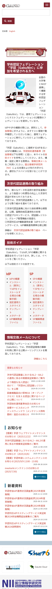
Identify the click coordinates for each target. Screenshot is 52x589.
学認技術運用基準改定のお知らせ (23, 403)
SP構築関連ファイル (38, 320)
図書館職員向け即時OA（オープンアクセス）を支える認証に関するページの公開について (26, 396)
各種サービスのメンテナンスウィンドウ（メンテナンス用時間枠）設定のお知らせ (26, 411)
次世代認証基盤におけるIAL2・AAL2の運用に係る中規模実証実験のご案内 (26, 376)
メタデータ (15, 315)
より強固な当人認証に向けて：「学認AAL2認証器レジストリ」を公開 (25, 385)
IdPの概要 (14, 278)
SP (31, 273)
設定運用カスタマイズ (15, 304)
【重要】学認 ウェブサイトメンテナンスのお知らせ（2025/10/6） (25, 452)
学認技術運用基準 (32, 151)
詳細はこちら (40, 358)
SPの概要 (37, 278)
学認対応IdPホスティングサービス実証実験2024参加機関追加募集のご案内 (25, 514)
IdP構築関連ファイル (15, 320)
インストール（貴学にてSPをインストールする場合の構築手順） (38, 290)
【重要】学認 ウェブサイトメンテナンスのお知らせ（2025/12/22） (25, 434)
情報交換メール (39, 161)
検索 (8, 21)
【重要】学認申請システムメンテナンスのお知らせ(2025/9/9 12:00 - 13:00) (26, 459)
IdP (8, 273)
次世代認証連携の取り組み (27, 230)
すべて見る (41, 476)
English (12, 31)
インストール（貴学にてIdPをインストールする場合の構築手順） (15, 290)
